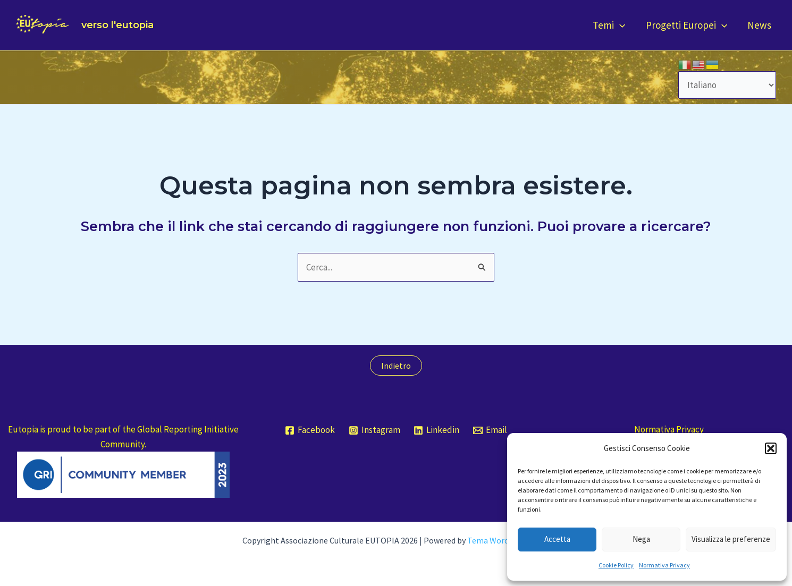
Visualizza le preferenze (731, 539)
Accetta (557, 539)
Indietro (396, 365)
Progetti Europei (686, 25)
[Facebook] (310, 430)
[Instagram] (374, 430)
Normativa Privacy (664, 565)
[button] (770, 448)
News (759, 25)
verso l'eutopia (117, 25)
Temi (609, 25)
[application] (619, 25)
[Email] (490, 430)
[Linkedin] (436, 430)
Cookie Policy (616, 565)
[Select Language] (727, 85)
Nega (641, 539)
